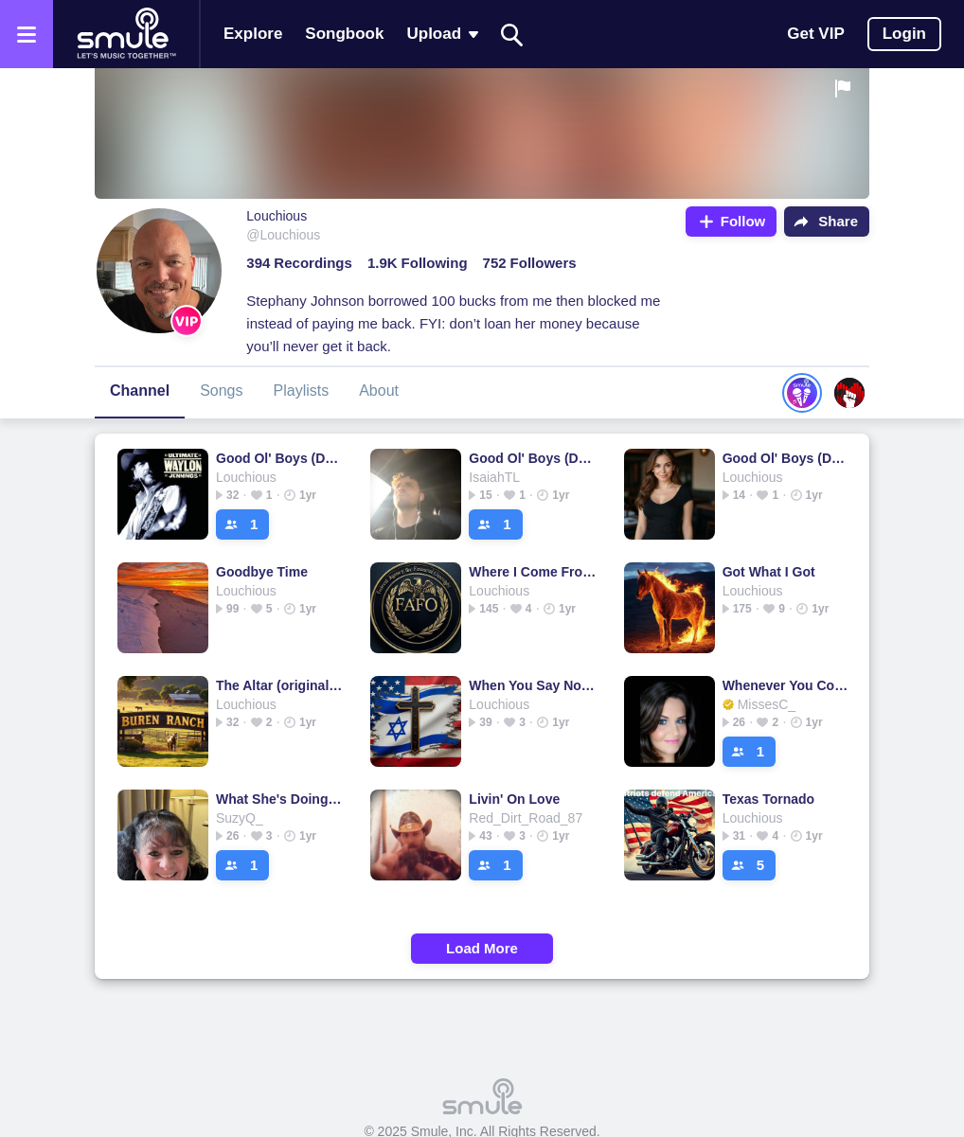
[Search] (512, 34)
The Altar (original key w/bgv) (280, 685)
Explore (252, 34)
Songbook (344, 34)
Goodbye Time (262, 571)
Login (904, 34)
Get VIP (815, 34)
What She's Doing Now (280, 799)
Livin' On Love (514, 799)
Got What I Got (769, 571)
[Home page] (126, 34)
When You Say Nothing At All (533, 685)
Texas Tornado (769, 799)
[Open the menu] (26, 34)
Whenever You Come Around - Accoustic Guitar (786, 685)
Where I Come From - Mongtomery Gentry (533, 571)
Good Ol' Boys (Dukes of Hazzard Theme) (280, 458)
